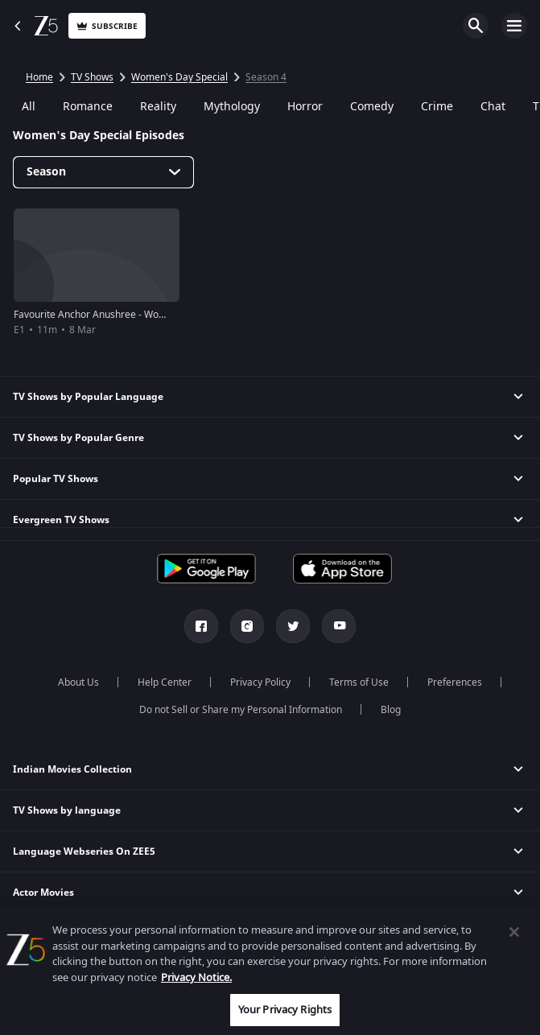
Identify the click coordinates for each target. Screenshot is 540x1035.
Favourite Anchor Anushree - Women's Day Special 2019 (140, 314)
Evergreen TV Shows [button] (61, 520)
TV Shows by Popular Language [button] (88, 397)
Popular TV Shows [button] (55, 479)
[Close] (514, 932)
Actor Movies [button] (43, 892)
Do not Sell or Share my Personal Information (240, 710)
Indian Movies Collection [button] (72, 769)
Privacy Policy (260, 682)
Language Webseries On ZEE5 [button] (84, 851)
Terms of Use (359, 682)
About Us (78, 682)
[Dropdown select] (103, 172)
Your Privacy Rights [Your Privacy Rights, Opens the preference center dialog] (285, 1009)
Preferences (454, 682)
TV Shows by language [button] (67, 810)
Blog (391, 710)
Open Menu (514, 26)
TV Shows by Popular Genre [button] (78, 438)
